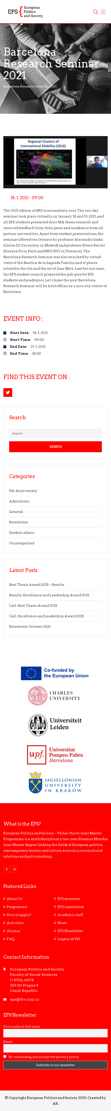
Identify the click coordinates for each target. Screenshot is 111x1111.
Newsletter (18, 522)
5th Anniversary (23, 491)
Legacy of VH (69, 939)
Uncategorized (21, 543)
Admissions (19, 501)
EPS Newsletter (70, 931)
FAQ (10, 939)
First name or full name (21, 1026)
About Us (15, 899)
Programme (17, 907)
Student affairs (21, 533)
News (62, 923)
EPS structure (69, 899)
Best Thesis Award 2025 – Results (36, 585)
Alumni (14, 931)
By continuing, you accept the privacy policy (41, 1057)
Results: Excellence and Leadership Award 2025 (49, 595)
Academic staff (70, 915)
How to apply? (19, 915)
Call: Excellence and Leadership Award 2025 (46, 616)
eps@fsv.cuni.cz (24, 999)
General (16, 512)
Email (7, 1041)
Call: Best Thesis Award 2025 (33, 606)
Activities (15, 923)
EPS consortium (71, 907)
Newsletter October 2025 (30, 627)
